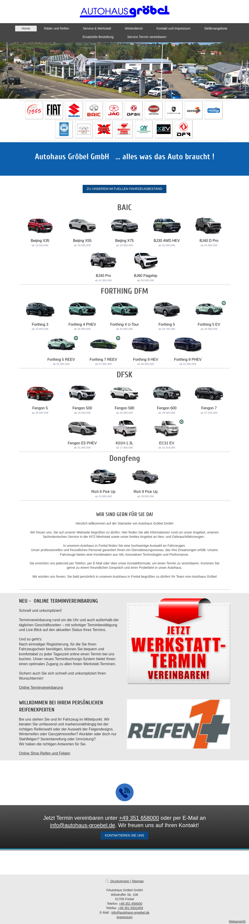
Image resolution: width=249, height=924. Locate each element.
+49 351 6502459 (130, 908)
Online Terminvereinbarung (41, 687)
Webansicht (237, 921)
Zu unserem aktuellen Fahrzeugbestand (124, 189)
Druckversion (117, 881)
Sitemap (137, 881)
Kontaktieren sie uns (124, 835)
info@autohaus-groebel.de (82, 825)
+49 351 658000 (139, 818)
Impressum (124, 917)
